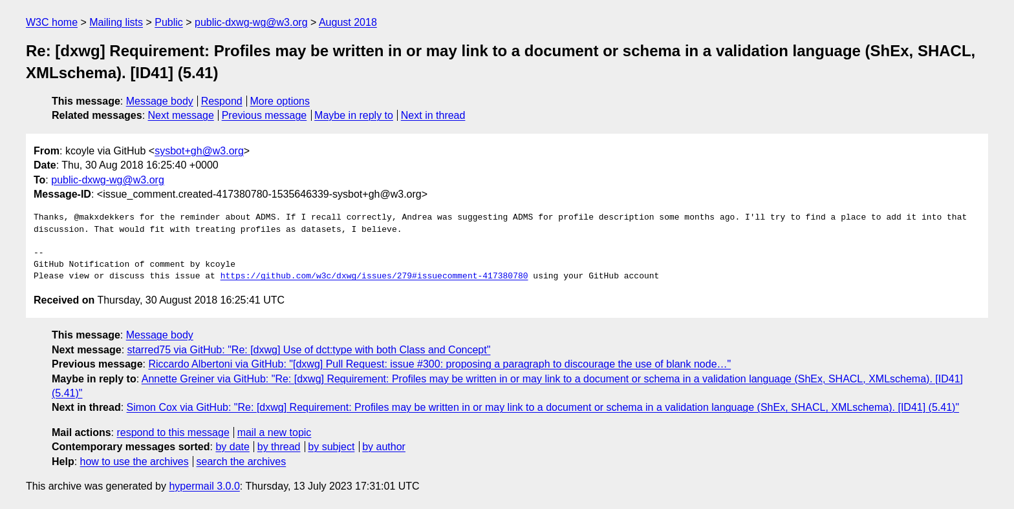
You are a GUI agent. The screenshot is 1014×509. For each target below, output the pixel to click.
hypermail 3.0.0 (204, 486)
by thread (279, 446)
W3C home (52, 22)
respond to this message (172, 432)
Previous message (264, 115)
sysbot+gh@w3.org (199, 150)
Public (169, 22)
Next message (181, 115)
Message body (159, 101)
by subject (331, 446)
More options (280, 101)
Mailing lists (116, 22)
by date (232, 446)
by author (383, 446)
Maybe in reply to (353, 115)
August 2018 (348, 22)
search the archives (241, 461)
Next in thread (433, 115)
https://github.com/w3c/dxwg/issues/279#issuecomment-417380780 (374, 276)
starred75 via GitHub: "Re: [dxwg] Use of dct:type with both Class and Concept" (309, 349)
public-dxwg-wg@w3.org (251, 22)
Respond (222, 101)
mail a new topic (274, 432)
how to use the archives (134, 461)
